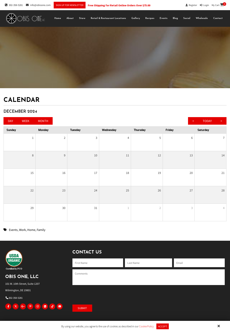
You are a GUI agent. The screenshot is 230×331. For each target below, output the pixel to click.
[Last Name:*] (148, 262)
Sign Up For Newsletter (69, 5)
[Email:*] (199, 262)
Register (191, 5)
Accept (162, 326)
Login (204, 5)
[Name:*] (97, 262)
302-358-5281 (14, 5)
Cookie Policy (146, 326)
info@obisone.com (38, 5)
